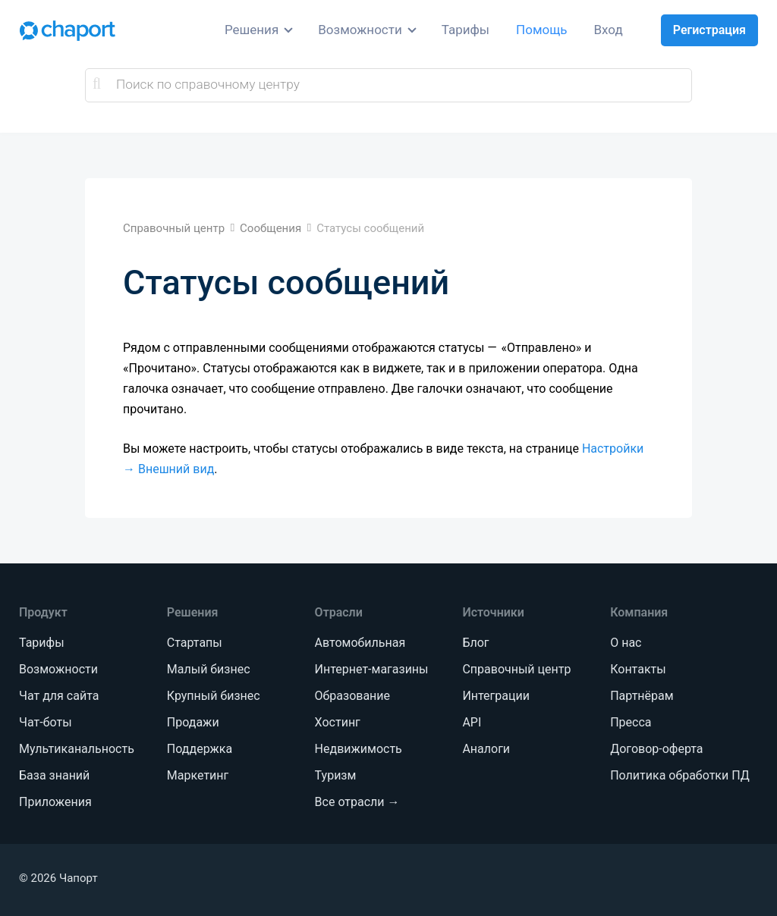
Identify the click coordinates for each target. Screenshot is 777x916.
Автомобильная (360, 642)
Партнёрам (641, 696)
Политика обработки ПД (679, 775)
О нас (625, 642)
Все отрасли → (357, 802)
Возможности (359, 29)
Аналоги (486, 749)
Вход (608, 29)
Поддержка (199, 749)
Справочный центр (516, 669)
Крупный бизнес (213, 696)
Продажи (193, 722)
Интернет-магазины (372, 669)
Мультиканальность (76, 749)
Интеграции (496, 696)
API (471, 722)
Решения (251, 29)
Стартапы (194, 642)
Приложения (55, 802)
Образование (352, 696)
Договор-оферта (656, 749)
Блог (475, 642)
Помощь (541, 29)
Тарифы (465, 29)
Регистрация (709, 30)
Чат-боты (45, 722)
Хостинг (337, 722)
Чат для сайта (59, 696)
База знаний (54, 775)
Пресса (630, 722)
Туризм (336, 775)
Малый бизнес (208, 669)
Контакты (637, 669)
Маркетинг (197, 775)
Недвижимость (358, 749)
